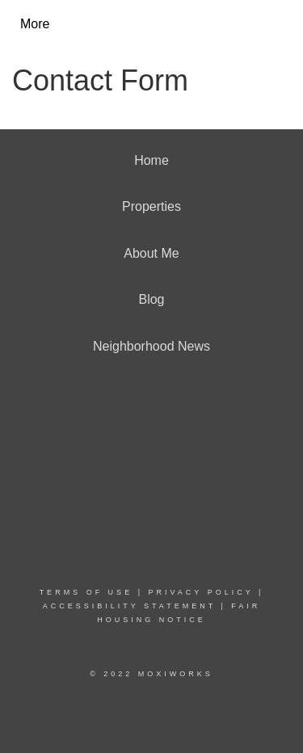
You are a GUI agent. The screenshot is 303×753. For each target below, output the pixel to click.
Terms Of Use (86, 592)
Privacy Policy (200, 592)
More (34, 24)
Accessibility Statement (129, 606)
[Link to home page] (166, 24)
